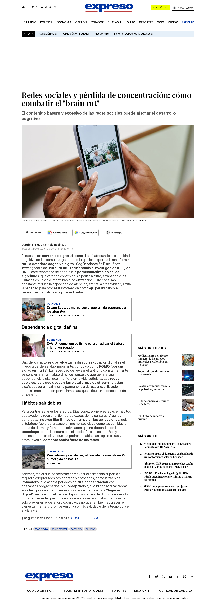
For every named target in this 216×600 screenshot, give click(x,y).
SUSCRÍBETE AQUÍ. (86, 518)
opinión (81, 22)
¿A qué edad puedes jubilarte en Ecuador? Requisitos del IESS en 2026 (167, 445)
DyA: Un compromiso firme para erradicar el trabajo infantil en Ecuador (85, 345)
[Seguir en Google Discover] (85, 232)
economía (64, 22)
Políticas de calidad (174, 590)
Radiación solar (48, 33)
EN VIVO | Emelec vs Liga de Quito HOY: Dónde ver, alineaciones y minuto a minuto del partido (168, 476)
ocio (160, 22)
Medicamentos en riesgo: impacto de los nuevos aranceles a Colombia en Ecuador (153, 360)
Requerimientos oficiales (83, 590)
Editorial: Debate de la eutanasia (133, 33)
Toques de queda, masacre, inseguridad (154, 372)
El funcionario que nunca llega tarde (153, 402)
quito (131, 22)
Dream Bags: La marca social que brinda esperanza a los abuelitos (86, 310)
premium (188, 22)
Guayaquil (115, 22)
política (46, 22)
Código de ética (40, 590)
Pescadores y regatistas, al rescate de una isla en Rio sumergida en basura (87, 457)
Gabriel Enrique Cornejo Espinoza (44, 244)
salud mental (59, 529)
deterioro (76, 529)
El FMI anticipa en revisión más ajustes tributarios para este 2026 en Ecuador (166, 488)
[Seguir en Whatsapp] (114, 232)
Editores (119, 590)
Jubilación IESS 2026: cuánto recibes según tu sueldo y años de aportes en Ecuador (168, 465)
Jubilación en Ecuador (75, 33)
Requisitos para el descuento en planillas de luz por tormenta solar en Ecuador (168, 455)
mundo (173, 22)
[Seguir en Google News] (57, 232)
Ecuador (97, 22)
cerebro (90, 529)
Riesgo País (101, 33)
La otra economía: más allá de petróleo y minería (154, 387)
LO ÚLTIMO (29, 22)
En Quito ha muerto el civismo (151, 417)
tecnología (41, 529)
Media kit (141, 590)
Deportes (146, 22)
